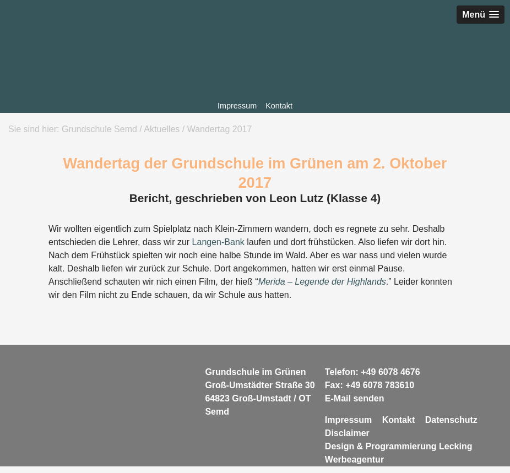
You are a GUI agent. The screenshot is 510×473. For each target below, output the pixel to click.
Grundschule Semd (255, 62)
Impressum (237, 105)
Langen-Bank (218, 242)
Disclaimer (347, 433)
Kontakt (278, 105)
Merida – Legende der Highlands (322, 281)
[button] (480, 15)
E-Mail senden (354, 398)
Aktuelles (162, 129)
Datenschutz (451, 420)
